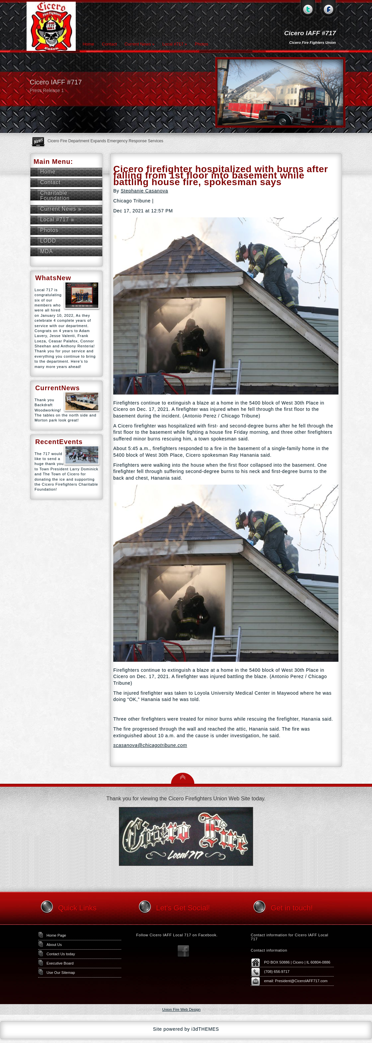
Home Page (56, 935)
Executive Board (59, 963)
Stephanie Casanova (144, 190)
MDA (46, 251)
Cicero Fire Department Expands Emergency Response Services (105, 141)
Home (88, 44)
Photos (201, 44)
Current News (139, 44)
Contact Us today (60, 954)
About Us (54, 945)
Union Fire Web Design (181, 1009)
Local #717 (174, 44)
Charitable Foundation (55, 195)
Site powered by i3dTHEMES (186, 1029)
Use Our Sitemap (60, 973)
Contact (109, 44)
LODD (48, 241)
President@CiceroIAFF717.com (301, 981)
